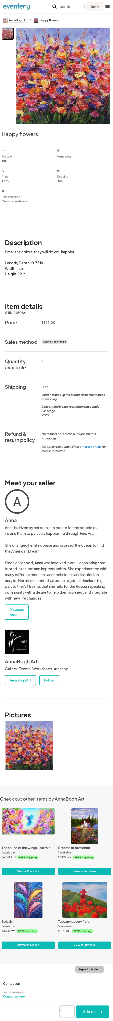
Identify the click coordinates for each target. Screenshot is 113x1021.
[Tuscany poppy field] (84, 900)
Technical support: (28, 994)
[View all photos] (63, 75)
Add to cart (92, 1011)
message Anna (91, 446)
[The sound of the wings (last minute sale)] (28, 826)
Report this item (89, 969)
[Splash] (28, 900)
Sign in (94, 6)
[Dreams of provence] (84, 826)
